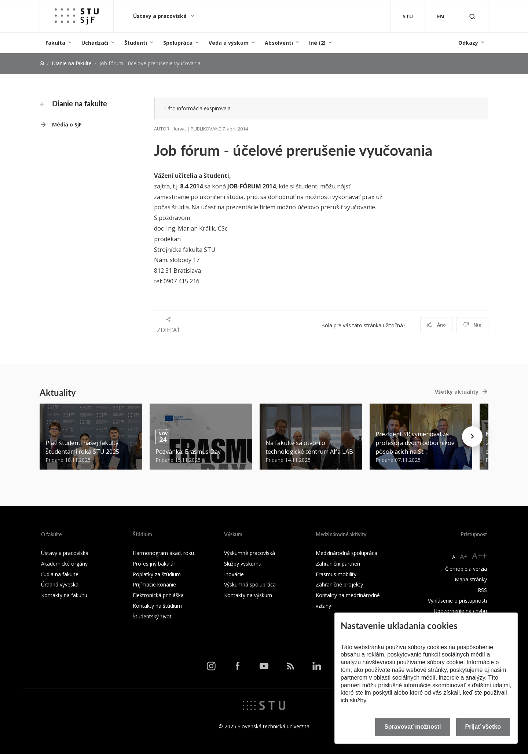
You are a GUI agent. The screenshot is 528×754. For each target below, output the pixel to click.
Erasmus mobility (336, 574)
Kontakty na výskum (248, 595)
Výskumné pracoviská (249, 552)
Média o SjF (66, 124)
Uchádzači (94, 42)
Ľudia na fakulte (59, 574)
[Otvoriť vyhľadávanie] (472, 16)
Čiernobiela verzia (466, 568)
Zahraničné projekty (339, 584)
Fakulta (55, 42)
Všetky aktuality (456, 391)
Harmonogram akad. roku (163, 552)
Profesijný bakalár (154, 563)
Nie (472, 325)
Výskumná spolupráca (250, 584)
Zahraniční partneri (338, 563)
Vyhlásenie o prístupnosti (457, 600)
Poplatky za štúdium (157, 574)
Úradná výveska (59, 584)
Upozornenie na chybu (460, 610)
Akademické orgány (64, 563)
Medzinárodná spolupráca (346, 552)
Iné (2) (317, 42)
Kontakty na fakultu (64, 595)
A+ (463, 556)
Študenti (135, 42)
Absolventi (279, 42)
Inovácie (234, 574)
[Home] (42, 63)
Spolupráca (177, 42)
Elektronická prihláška (158, 595)
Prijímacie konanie (154, 584)
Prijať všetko (483, 727)
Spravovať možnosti (412, 727)
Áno (436, 325)
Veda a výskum (229, 42)
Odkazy (468, 42)
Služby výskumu (242, 563)
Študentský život (152, 616)
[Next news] (472, 436)
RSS (482, 589)
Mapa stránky (471, 579)
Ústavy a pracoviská (160, 15)
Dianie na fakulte (72, 63)
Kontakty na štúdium (157, 605)
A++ (479, 555)
